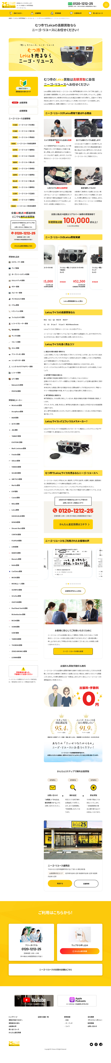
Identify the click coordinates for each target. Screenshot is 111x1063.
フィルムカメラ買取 (17, 317)
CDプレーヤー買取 (16, 262)
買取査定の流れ (14, 1023)
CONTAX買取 (15, 534)
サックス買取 (14, 336)
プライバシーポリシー (95, 1020)
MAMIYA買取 (15, 553)
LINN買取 (13, 547)
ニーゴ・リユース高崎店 (23, 168)
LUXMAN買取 (15, 657)
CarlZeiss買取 (15, 571)
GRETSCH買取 (15, 479)
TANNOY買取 (15, 436)
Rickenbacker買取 (17, 614)
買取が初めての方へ (16, 1020)
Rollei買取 (14, 565)
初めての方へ (15, 13)
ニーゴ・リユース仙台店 (23, 156)
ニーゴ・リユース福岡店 (23, 200)
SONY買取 (14, 633)
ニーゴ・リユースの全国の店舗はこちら (55, 969)
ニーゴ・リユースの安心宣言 (73, 651)
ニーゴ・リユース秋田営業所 (23, 143)
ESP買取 (13, 491)
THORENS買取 (15, 645)
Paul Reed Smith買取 (18, 608)
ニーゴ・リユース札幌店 (23, 125)
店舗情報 (35, 13)
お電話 (48, 799)
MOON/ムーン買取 (16, 583)
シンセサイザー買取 (17, 360)
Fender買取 (14, 454)
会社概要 (91, 1017)
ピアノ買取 (14, 379)
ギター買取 (14, 286)
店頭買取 (23, 110)
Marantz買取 (15, 559)
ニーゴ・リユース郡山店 (23, 162)
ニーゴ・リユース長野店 (23, 175)
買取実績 (55, 13)
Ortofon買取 (15, 596)
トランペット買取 (16, 311)
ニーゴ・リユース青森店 (23, 137)
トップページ (13, 1017)
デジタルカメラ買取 (17, 299)
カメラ (67, 1026)
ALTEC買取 (14, 424)
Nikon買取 (14, 504)
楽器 (67, 1020)
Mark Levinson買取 (17, 448)
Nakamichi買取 (16, 385)
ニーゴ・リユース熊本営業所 (23, 206)
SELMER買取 (15, 473)
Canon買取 (14, 497)
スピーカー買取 (15, 293)
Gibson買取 (14, 460)
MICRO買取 (14, 577)
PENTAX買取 (15, 391)
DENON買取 (14, 522)
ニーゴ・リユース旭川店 (23, 131)
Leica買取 (14, 510)
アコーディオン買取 (17, 354)
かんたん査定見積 (15, 1032)
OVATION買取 (15, 602)
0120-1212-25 (76, 510)
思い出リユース (95, 13)
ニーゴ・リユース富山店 (23, 181)
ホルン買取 (14, 348)
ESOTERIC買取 (15, 442)
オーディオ (68, 1023)
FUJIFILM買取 (15, 540)
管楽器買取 (14, 329)
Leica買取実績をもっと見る (73, 301)
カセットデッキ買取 (17, 280)
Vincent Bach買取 (17, 528)
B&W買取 (13, 417)
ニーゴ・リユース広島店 (23, 193)
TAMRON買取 (15, 639)
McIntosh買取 (15, 405)
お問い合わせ (92, 1026)
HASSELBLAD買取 (17, 516)
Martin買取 (14, 485)
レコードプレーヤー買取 (18, 323)
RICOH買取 (14, 620)
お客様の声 (75, 13)
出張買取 (23, 102)
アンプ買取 (14, 268)
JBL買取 (13, 430)
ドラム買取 (14, 305)
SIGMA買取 (14, 626)
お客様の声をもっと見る (73, 591)
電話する (60, 883)
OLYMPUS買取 (15, 590)
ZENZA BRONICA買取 (18, 651)
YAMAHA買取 (15, 467)
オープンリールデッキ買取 (19, 274)
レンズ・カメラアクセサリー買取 (21, 366)
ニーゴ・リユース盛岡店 (59, 865)
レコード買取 (15, 372)
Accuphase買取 (16, 411)
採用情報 (91, 1023)
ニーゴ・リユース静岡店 (23, 187)
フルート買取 (14, 342)
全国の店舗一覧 (43, 1017)
